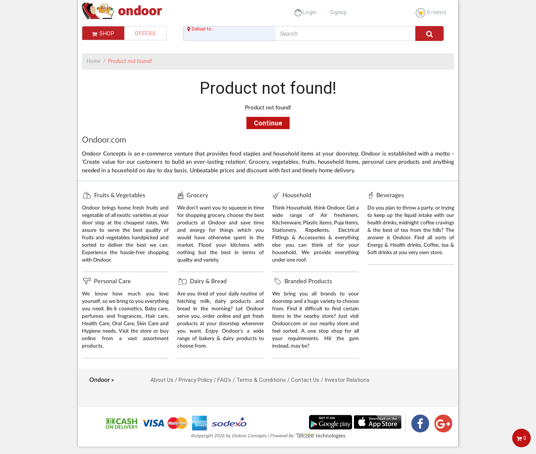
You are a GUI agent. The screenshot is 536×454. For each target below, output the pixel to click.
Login (305, 12)
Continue (268, 123)
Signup (338, 12)
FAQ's (224, 379)
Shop (103, 33)
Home (93, 61)
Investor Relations (347, 379)
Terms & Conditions (261, 379)
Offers (145, 33)
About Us (161, 379)
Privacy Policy (195, 379)
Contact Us (305, 379)
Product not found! (130, 61)
